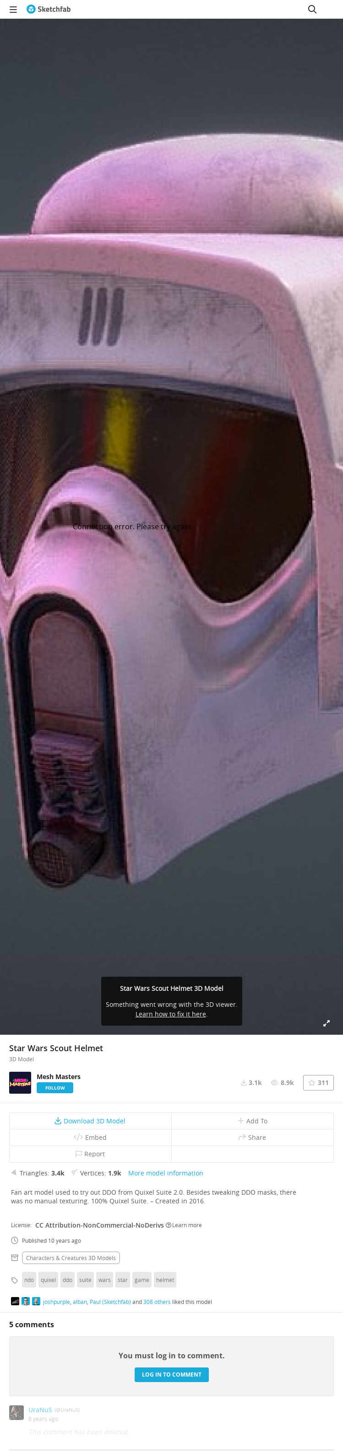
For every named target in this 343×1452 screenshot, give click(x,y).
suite (85, 1279)
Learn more (184, 1225)
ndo (29, 1279)
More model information (165, 1173)
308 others (157, 1301)
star (123, 1279)
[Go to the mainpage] (49, 9)
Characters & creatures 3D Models (71, 1257)
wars (104, 1279)
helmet (165, 1279)
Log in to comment (171, 1374)
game (142, 1279)
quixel (48, 1279)
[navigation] (13, 9)
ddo (67, 1279)
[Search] (312, 9)
